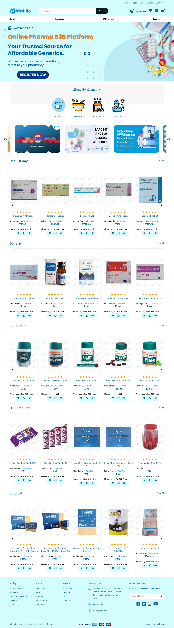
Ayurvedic (60, 19)
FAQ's (12, 604)
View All (160, 161)
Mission (39, 596)
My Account (68, 588)
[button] (2, 51)
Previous (5, 139)
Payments (14, 592)
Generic (14, 19)
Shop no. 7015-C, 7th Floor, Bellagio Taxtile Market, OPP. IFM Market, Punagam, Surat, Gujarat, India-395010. (108, 593)
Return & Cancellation (19, 596)
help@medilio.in (100, 611)
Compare (66, 592)
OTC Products (109, 19)
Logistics (13, 600)
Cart (64, 596)
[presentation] (12, 205)
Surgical (157, 19)
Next (168, 139)
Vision (39, 592)
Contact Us (41, 604)
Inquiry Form (41, 600)
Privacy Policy (16, 588)
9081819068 (98, 604)
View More (28, 221)
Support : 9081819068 (155, 3)
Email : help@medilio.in (134, 3)
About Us (40, 588)
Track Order (68, 600)
